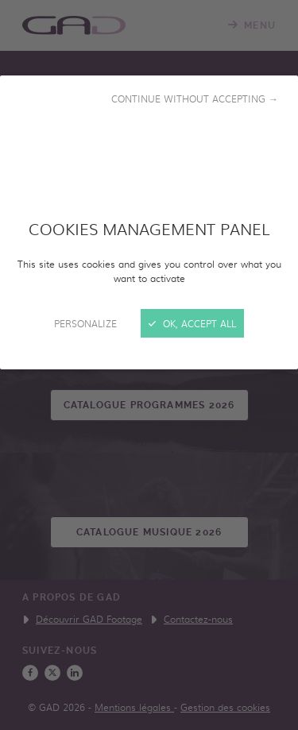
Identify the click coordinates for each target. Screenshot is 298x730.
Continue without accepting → (194, 98)
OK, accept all (192, 323)
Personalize (85, 323)
